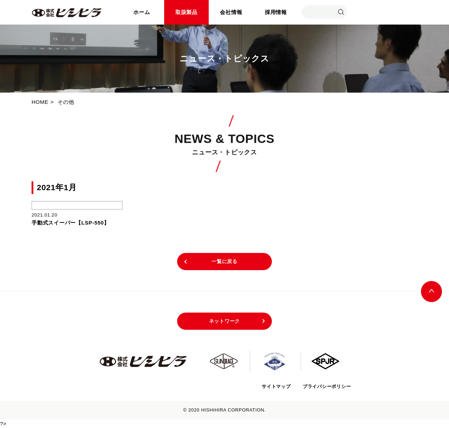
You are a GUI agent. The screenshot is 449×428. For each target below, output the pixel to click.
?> (3, 424)
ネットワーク (224, 321)
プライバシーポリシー (327, 386)
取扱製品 (186, 12)
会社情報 (231, 12)
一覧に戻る (224, 261)
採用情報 (276, 12)
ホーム (141, 12)
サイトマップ (275, 386)
